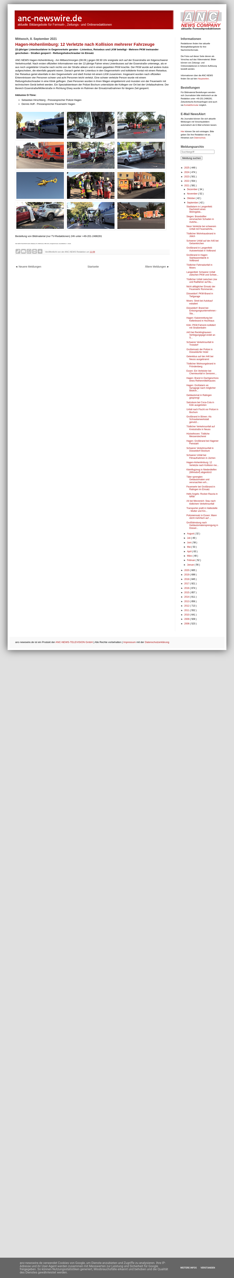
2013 (187, 601)
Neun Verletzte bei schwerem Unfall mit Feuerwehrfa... (201, 227)
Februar (191, 560)
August (191, 533)
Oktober (191, 198)
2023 (187, 176)
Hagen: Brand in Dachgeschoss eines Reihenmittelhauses (202, 379)
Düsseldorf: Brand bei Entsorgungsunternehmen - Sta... (201, 311)
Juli (189, 538)
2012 (187, 605)
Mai (189, 547)
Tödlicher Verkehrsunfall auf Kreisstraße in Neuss (200, 427)
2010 (187, 614)
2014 (187, 597)
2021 (187, 185)
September (193, 202)
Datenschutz (199, 138)
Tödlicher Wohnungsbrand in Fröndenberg (201, 365)
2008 (187, 623)
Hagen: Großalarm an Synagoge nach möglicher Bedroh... (201, 388)
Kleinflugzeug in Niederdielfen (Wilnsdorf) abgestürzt (201, 471)
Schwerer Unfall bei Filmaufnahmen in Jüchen (200, 456)
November (192, 193)
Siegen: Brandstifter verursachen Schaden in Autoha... (200, 219)
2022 (187, 181)
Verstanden (208, 1267)
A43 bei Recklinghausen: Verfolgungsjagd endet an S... (200, 335)
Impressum (129, 642)
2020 (187, 570)
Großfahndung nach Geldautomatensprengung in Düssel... (202, 525)
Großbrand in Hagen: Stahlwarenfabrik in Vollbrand (197, 258)
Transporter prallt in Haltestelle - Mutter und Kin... (201, 509)
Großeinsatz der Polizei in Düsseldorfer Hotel (199, 350)
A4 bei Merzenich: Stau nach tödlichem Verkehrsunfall (201, 502)
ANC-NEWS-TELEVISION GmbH (74, 642)
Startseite (93, 266)
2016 (187, 588)
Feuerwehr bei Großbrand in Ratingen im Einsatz (200, 488)
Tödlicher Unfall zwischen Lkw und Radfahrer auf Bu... (201, 280)
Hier (183, 131)
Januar (191, 564)
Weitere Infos (188, 1267)
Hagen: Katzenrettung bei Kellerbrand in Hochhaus (200, 319)
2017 (187, 583)
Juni (189, 542)
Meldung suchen (191, 158)
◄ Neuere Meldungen (28, 266)
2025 (187, 167)
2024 (187, 172)
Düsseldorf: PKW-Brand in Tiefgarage (199, 295)
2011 (187, 610)
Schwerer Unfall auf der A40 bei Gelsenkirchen (202, 242)
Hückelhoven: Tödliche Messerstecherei (197, 435)
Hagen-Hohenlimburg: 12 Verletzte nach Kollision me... (202, 463)
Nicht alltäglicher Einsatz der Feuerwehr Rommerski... (200, 288)
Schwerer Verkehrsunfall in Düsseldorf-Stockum (200, 449)
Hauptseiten (203, 78)
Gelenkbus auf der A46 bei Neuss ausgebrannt (199, 357)
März (190, 555)
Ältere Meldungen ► (157, 266)
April (189, 551)
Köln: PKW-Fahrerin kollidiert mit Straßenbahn (201, 326)
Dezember (192, 189)
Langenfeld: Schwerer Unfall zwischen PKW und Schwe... (202, 273)
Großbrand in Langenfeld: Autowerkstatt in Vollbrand (201, 249)
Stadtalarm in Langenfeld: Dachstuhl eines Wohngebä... (199, 209)
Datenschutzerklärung (157, 642)
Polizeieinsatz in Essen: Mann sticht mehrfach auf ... (201, 516)
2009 (187, 619)
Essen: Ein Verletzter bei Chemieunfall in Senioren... (201, 372)
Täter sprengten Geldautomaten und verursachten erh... (197, 479)
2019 (187, 574)
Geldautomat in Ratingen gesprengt (199, 396)
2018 (187, 579)
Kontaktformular (191, 105)
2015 (187, 592)
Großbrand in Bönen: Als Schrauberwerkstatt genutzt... (198, 419)
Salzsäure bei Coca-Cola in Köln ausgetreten (200, 403)
